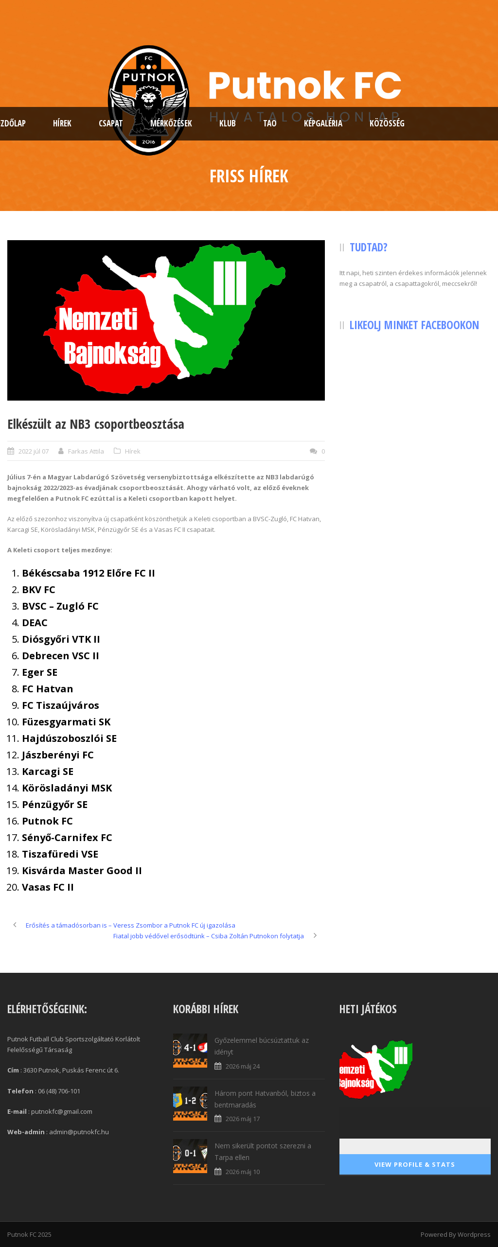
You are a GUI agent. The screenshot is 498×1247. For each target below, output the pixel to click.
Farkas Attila (86, 451)
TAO (270, 123)
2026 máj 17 (243, 1118)
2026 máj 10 (243, 1171)
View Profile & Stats (414, 1164)
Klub (227, 123)
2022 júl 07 (33, 451)
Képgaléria (323, 123)
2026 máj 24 (243, 1066)
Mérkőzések (171, 123)
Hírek (62, 123)
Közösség (387, 123)
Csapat (111, 123)
